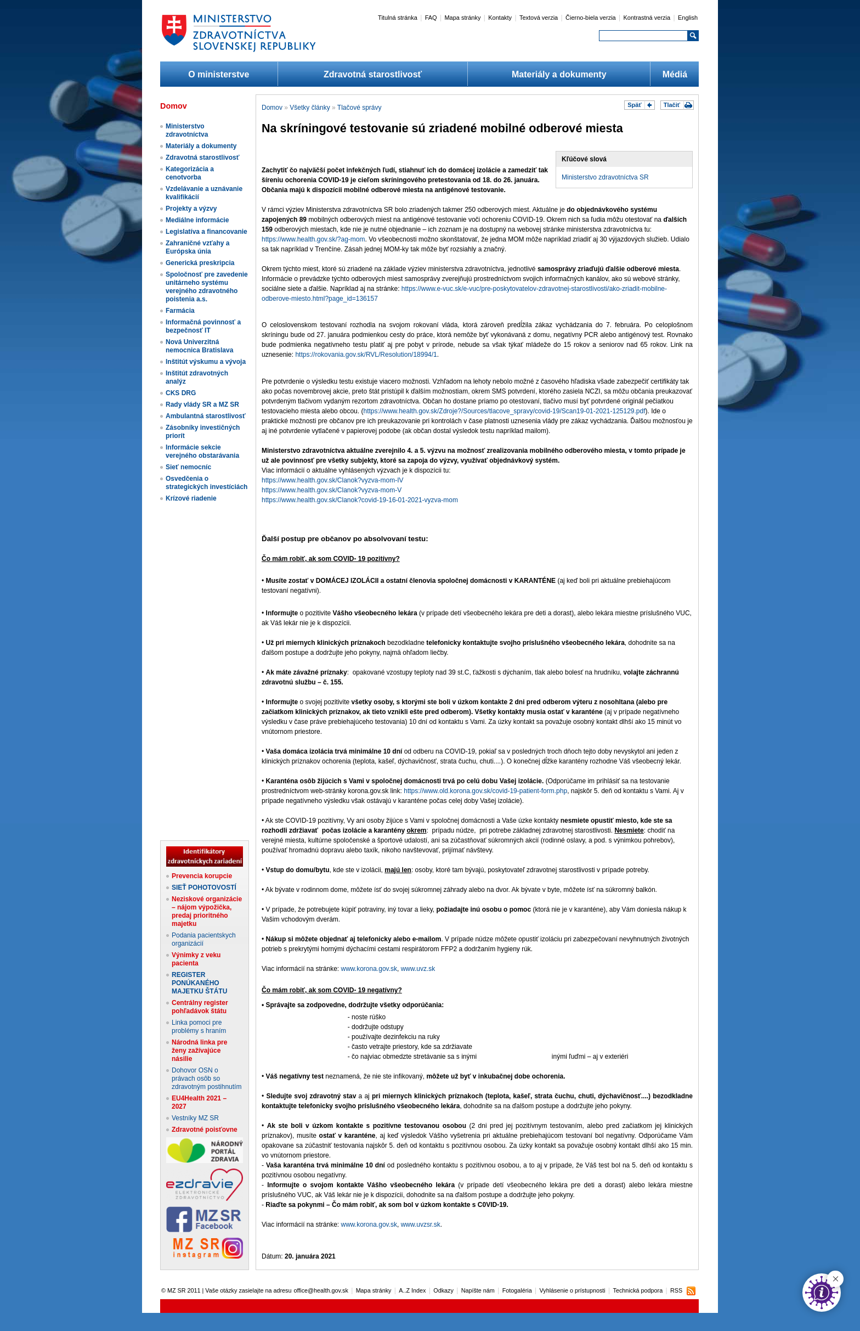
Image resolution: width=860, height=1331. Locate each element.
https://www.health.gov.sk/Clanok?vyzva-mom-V (331, 490)
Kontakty (500, 17)
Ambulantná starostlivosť (206, 416)
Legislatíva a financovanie (206, 231)
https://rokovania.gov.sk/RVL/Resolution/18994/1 (366, 354)
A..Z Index (412, 1290)
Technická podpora (638, 1290)
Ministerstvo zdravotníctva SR (605, 177)
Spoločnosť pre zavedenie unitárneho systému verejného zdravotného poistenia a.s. (207, 287)
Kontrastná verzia (647, 17)
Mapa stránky (462, 17)
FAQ (431, 17)
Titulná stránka (397, 17)
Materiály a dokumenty (559, 74)
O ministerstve (218, 74)
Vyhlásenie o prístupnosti (573, 1290)
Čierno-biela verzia (590, 17)
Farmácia (180, 311)
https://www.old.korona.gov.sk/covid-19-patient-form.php (485, 791)
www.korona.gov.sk (369, 969)
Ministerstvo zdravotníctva (187, 130)
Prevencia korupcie (202, 876)
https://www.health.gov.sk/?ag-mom (313, 239)
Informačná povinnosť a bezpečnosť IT (203, 326)
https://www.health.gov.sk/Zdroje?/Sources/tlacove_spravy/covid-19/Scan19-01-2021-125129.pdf (504, 411)
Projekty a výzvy (191, 208)
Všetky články (310, 107)
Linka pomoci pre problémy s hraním (199, 1027)
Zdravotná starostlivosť (373, 74)
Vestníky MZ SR (195, 1118)
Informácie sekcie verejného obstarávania (202, 451)
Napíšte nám (478, 1290)
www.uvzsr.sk (420, 1224)
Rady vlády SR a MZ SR (202, 404)
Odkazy (443, 1290)
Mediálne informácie (197, 220)
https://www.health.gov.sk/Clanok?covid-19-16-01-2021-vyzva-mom (360, 500)
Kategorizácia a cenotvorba (190, 173)
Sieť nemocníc (188, 467)
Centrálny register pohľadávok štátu (200, 1007)
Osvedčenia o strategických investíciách (206, 483)
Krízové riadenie (191, 498)
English (688, 17)
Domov (272, 107)
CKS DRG (181, 393)
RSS (676, 1290)
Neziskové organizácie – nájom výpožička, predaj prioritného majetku (207, 911)
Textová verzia (538, 17)
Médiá (675, 74)
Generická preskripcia (200, 263)
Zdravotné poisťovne (204, 1129)
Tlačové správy (359, 107)
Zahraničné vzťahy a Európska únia (197, 247)
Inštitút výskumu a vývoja (206, 362)
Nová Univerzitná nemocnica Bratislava (199, 346)
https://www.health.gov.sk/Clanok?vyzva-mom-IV (333, 480)
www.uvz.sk (418, 969)
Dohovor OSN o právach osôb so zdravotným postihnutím (206, 1078)
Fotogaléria (517, 1290)
